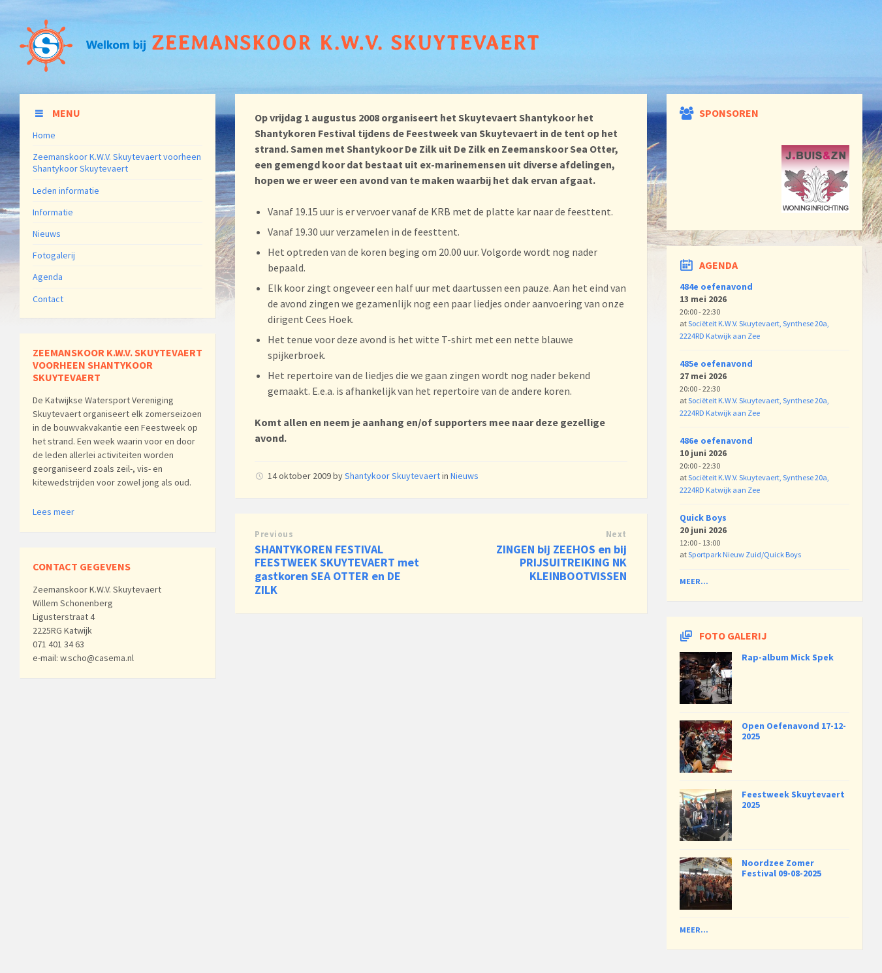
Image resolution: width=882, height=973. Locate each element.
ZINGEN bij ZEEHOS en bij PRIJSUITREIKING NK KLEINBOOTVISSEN (561, 563)
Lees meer (53, 511)
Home (44, 135)
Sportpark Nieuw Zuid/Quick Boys (744, 554)
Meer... (694, 581)
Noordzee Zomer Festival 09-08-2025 (781, 868)
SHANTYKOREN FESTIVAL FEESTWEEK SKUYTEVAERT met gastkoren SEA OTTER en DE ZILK (337, 569)
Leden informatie (66, 190)
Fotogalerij (54, 255)
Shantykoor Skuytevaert (392, 476)
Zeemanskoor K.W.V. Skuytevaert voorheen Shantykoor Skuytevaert (117, 162)
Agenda (48, 277)
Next (616, 534)
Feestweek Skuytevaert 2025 (793, 799)
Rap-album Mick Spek (788, 657)
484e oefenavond (716, 286)
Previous (274, 534)
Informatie (53, 212)
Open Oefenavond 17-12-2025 (794, 731)
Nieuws (464, 476)
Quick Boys (703, 517)
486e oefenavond (716, 440)
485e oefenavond (716, 363)
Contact (48, 299)
